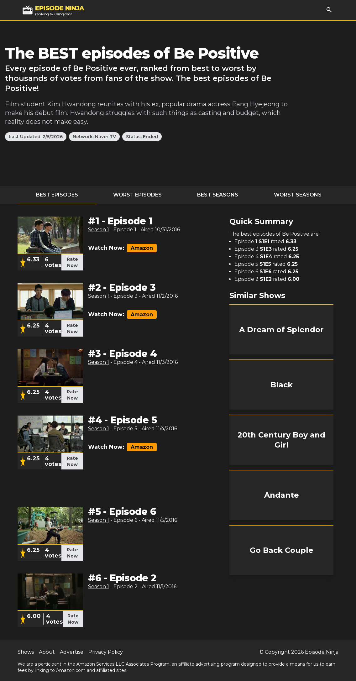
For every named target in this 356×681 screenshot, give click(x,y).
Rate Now (72, 262)
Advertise (71, 652)
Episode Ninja (321, 652)
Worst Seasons (298, 195)
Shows (26, 652)
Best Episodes (57, 195)
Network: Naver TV (94, 136)
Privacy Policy (105, 652)
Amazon (142, 248)
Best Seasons (217, 195)
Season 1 (98, 230)
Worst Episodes (137, 195)
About (47, 652)
